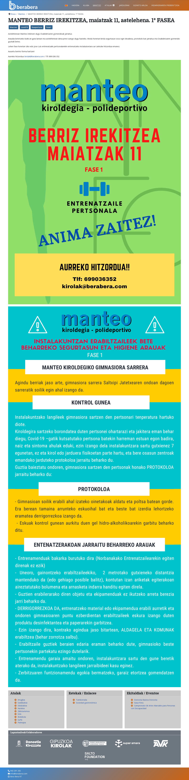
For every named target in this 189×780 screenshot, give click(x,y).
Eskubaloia (22, 705)
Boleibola (22, 717)
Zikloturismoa (24, 711)
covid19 (24, 27)
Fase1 (48, 27)
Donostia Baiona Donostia (145, 700)
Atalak (108, 5)
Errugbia (21, 700)
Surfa (20, 720)
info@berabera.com (18, 773)
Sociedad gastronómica (86, 702)
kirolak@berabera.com (34, 56)
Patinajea (22, 722)
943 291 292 (15, 770)
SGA (19, 714)
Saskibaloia (22, 702)
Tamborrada (81, 700)
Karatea (21, 708)
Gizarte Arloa (140, 5)
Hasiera (75, 5)
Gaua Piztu (138, 702)
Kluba (86, 5)
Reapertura (37, 27)
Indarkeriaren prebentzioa (165, 5)
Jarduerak (124, 5)
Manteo (97, 5)
